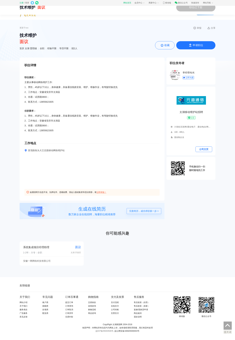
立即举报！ (101, 192)
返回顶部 (228, 326)
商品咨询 (92, 313)
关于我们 (23, 306)
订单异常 (69, 313)
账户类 (45, 302)
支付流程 (115, 302)
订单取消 (69, 309)
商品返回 (138, 313)
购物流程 (92, 309)
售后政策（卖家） (141, 306)
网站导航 (208, 3)
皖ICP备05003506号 (104, 331)
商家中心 (154, 3)
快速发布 (195, 3)
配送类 (45, 313)
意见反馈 (23, 317)
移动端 (167, 3)
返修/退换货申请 (141, 309)
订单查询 (69, 306)
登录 (27, 3)
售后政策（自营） (141, 302)
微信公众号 (181, 3)
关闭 (228, 332)
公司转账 (115, 309)
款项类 (45, 309)
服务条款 (23, 309)
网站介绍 (23, 302)
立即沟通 (188, 77)
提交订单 (69, 302)
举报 (197, 28)
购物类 (45, 306)
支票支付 (115, 313)
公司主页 (203, 149)
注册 (22, 3)
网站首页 (127, 3)
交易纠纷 (69, 317)
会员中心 (139, 3)
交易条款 (92, 302)
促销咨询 (92, 306)
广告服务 (23, 313)
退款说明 (138, 317)
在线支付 (115, 306)
